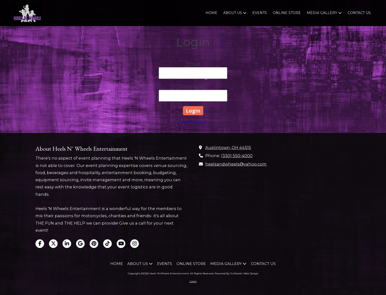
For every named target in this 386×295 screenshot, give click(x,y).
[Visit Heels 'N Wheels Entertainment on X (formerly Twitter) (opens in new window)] (53, 243)
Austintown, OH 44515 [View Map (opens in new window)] (228, 147)
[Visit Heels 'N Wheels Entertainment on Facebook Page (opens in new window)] (39, 243)
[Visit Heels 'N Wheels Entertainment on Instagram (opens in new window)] (134, 243)
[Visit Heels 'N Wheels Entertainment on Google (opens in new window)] (80, 243)
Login (193, 281)
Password (193, 87)
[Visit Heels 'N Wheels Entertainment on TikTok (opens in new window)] (107, 243)
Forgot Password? (193, 122)
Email (193, 64)
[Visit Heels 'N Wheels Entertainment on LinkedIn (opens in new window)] (67, 243)
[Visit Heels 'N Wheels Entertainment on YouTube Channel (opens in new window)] (121, 243)
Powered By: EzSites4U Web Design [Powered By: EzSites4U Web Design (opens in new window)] (236, 273)
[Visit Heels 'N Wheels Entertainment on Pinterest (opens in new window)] (94, 243)
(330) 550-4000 (237, 155)
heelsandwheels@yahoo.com (236, 164)
